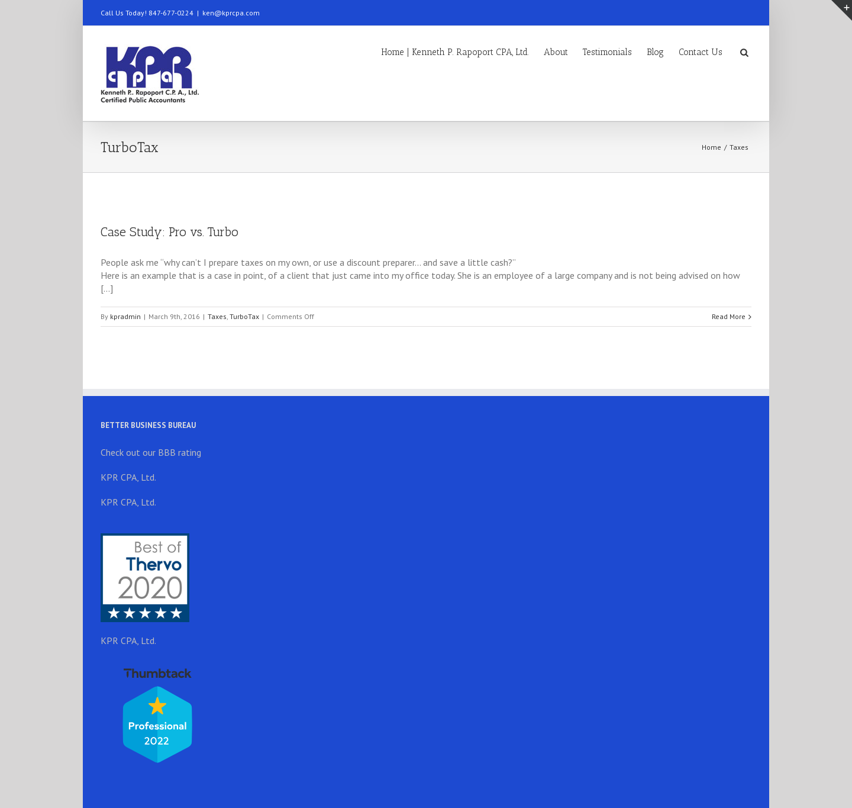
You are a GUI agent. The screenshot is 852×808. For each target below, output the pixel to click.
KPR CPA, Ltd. (128, 477)
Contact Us (700, 52)
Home (711, 147)
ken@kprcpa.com (231, 12)
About (556, 52)
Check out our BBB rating (151, 452)
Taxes (739, 147)
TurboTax (244, 316)
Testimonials (607, 52)
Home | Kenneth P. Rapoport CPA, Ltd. (455, 52)
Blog (655, 52)
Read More (729, 316)
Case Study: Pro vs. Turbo (169, 231)
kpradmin (125, 316)
